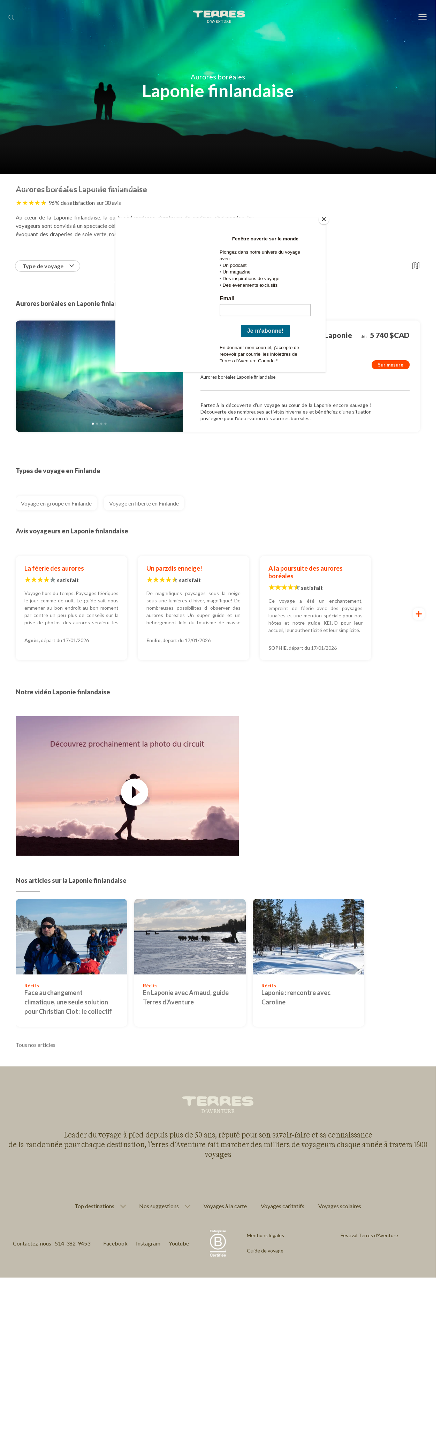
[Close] (324, 219)
